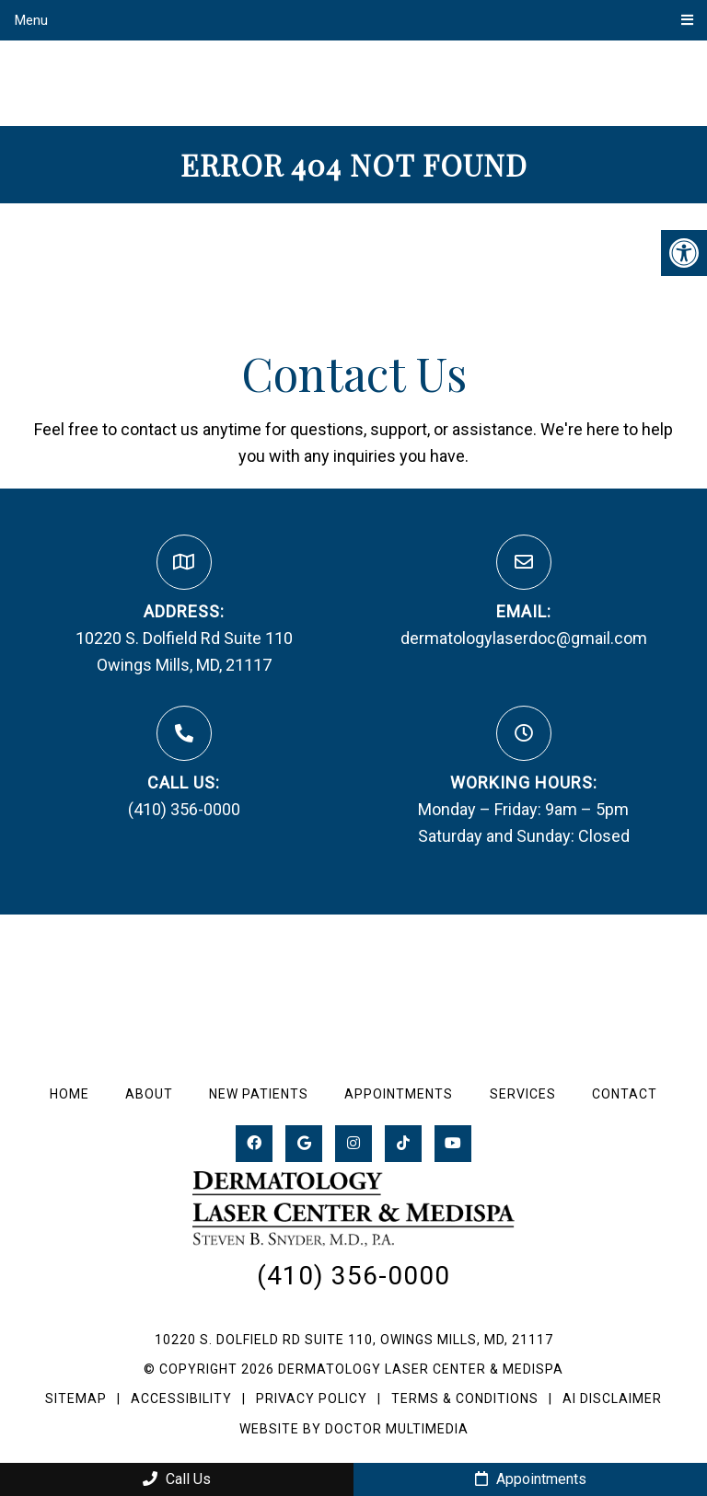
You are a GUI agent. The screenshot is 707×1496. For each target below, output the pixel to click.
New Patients (258, 1094)
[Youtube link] (453, 1143)
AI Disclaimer (612, 1398)
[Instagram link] (353, 1143)
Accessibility (181, 1398)
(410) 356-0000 (184, 809)
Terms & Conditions (466, 1398)
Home (69, 1094)
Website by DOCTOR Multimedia (354, 1428)
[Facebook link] (254, 1143)
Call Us (177, 1479)
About (149, 1094)
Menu (31, 20)
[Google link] (303, 1143)
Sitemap (76, 1398)
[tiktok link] (403, 1143)
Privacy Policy (313, 1398)
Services (523, 1094)
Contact (624, 1094)
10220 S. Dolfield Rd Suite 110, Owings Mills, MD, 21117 (354, 1339)
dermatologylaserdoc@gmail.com (523, 638)
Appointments (398, 1094)
